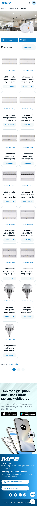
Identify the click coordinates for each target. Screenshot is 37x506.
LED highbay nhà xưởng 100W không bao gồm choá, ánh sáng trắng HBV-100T (9, 309)
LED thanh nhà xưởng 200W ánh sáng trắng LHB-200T (27, 156)
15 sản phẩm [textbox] (13, 364)
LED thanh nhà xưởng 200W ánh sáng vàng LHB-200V (9, 156)
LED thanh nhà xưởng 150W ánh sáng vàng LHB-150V (27, 194)
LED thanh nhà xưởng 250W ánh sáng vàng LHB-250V (27, 79)
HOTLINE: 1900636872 (14, 482)
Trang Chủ (4, 8)
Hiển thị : (4, 364)
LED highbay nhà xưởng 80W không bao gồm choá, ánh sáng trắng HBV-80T (27, 309)
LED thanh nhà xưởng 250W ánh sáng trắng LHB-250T (9, 117)
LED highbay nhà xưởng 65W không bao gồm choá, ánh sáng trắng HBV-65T (9, 348)
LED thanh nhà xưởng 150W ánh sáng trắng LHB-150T (9, 233)
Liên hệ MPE (10, 488)
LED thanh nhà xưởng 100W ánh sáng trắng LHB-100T (27, 271)
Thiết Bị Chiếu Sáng (9, 70)
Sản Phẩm (12, 8)
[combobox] (28, 47)
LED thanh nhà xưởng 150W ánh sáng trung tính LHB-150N (9, 194)
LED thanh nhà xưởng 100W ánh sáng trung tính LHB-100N (27, 233)
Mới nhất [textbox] (27, 47)
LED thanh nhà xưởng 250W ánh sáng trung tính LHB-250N (9, 79)
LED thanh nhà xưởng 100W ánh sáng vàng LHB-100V (9, 271)
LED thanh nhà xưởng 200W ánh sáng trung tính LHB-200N (27, 117)
